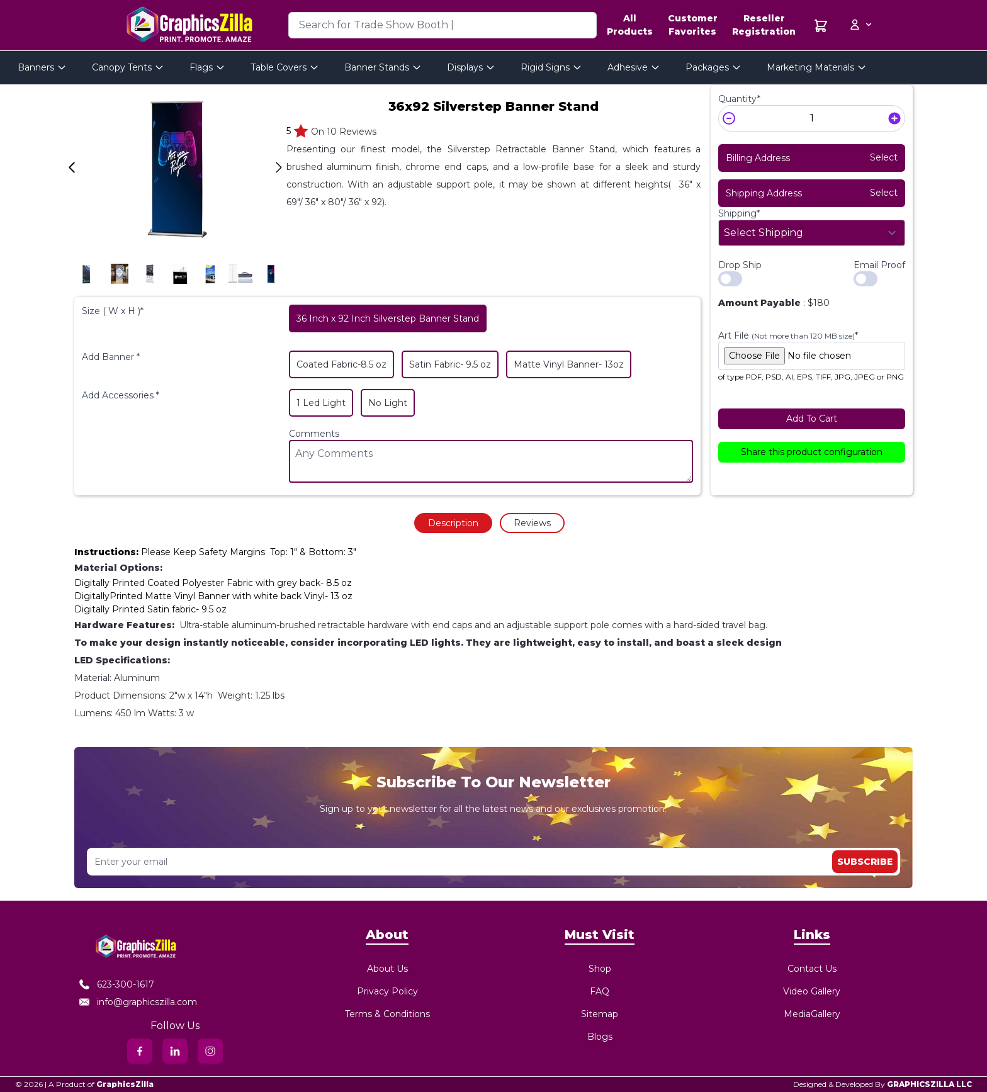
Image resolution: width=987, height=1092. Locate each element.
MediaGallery (812, 1014)
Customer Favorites (693, 25)
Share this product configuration (812, 452)
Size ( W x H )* (113, 311)
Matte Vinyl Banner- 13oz (569, 364)
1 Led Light (321, 402)
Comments (314, 433)
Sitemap (599, 1014)
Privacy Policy (387, 991)
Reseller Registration (764, 25)
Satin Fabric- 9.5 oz (450, 364)
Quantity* (739, 98)
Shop (600, 968)
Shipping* (739, 213)
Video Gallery (811, 991)
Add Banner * (111, 357)
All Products (630, 25)
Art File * (788, 335)
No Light (387, 402)
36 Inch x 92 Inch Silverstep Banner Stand (387, 318)
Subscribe (865, 861)
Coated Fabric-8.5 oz (341, 364)
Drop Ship (740, 265)
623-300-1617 (116, 984)
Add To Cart (811, 418)
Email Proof (879, 265)
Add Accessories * (120, 395)
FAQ (599, 991)
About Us (387, 968)
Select (884, 157)
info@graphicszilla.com (138, 1002)
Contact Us (812, 968)
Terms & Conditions (387, 1014)
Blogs (599, 1036)
